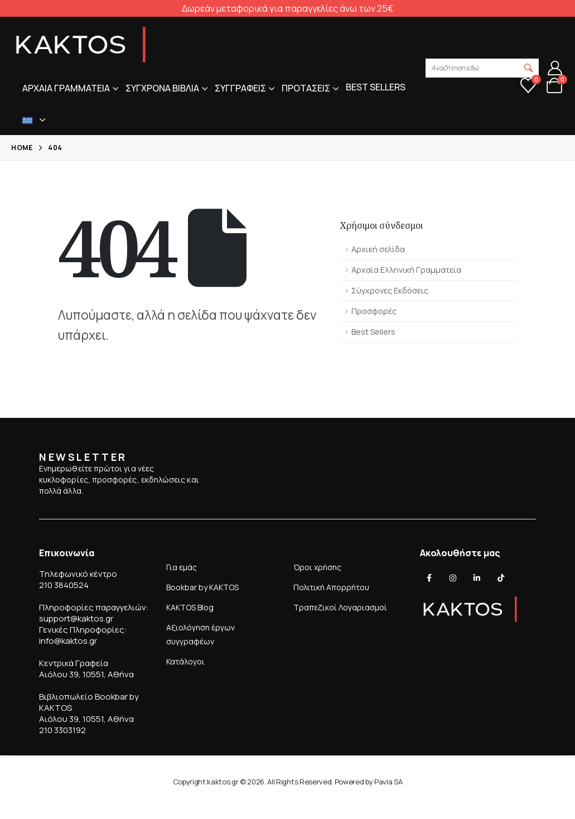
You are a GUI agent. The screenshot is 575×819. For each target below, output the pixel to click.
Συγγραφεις (240, 88)
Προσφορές (374, 311)
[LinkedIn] (477, 578)
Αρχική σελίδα (378, 249)
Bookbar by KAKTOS (202, 587)
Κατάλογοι (185, 661)
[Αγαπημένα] (528, 85)
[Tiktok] (501, 578)
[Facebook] (429, 578)
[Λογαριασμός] (555, 68)
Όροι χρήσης (317, 567)
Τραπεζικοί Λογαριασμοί (340, 607)
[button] (528, 68)
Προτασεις (306, 88)
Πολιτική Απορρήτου (331, 587)
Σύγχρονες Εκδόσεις (389, 290)
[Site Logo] (81, 45)
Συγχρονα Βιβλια (162, 88)
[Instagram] (453, 578)
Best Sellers (373, 331)
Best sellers (375, 87)
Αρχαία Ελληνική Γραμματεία (406, 269)
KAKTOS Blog (190, 607)
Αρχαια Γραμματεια (66, 88)
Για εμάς (181, 567)
